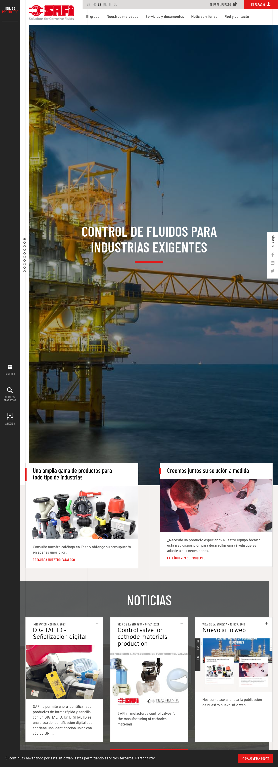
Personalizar (145, 758)
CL (115, 4)
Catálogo (10, 374)
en (88, 4)
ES (99, 4)
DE (105, 4)
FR (94, 4)
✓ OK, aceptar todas (255, 758)
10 (24, 271)
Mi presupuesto (223, 4)
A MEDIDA (10, 423)
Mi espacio (261, 4)
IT (110, 4)
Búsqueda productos (10, 399)
